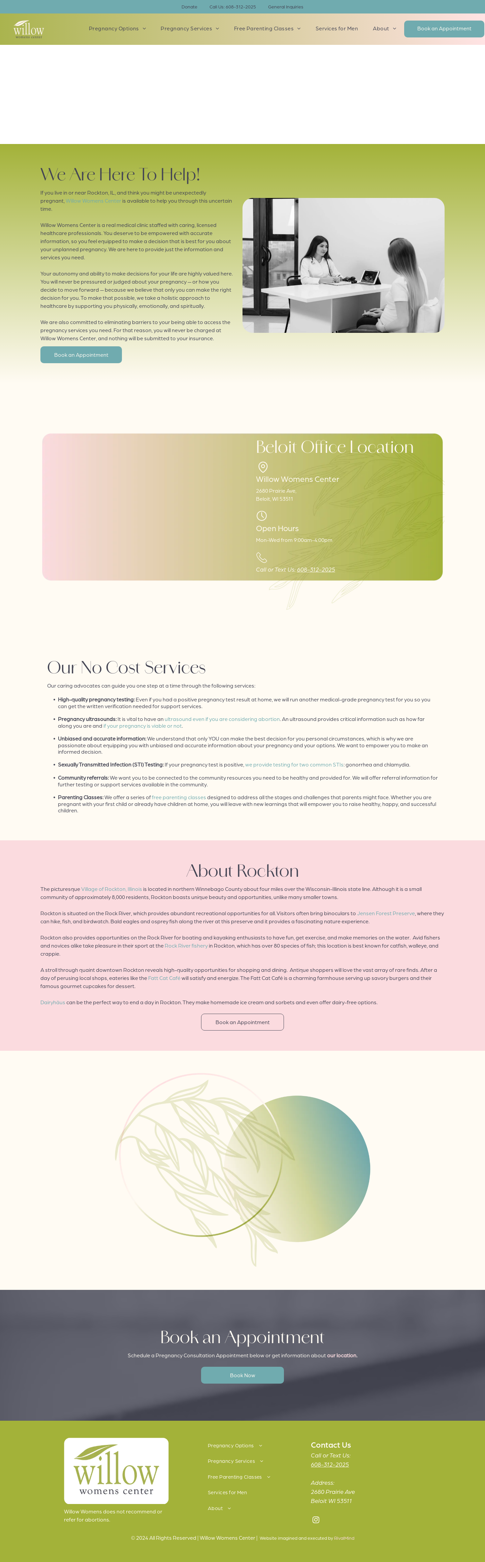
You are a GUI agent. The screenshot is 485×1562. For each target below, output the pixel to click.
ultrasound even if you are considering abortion (222, 719)
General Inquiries (285, 6)
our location (341, 1355)
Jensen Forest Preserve (386, 913)
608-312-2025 (316, 569)
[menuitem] (118, 28)
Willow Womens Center (93, 200)
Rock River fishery (186, 945)
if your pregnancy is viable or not (142, 725)
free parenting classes (179, 797)
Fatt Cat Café (164, 978)
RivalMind (344, 1537)
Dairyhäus (52, 1002)
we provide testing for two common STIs (294, 764)
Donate (189, 6)
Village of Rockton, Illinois (111, 889)
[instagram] (316, 1521)
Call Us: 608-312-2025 (232, 6)
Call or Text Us (330, 1454)
